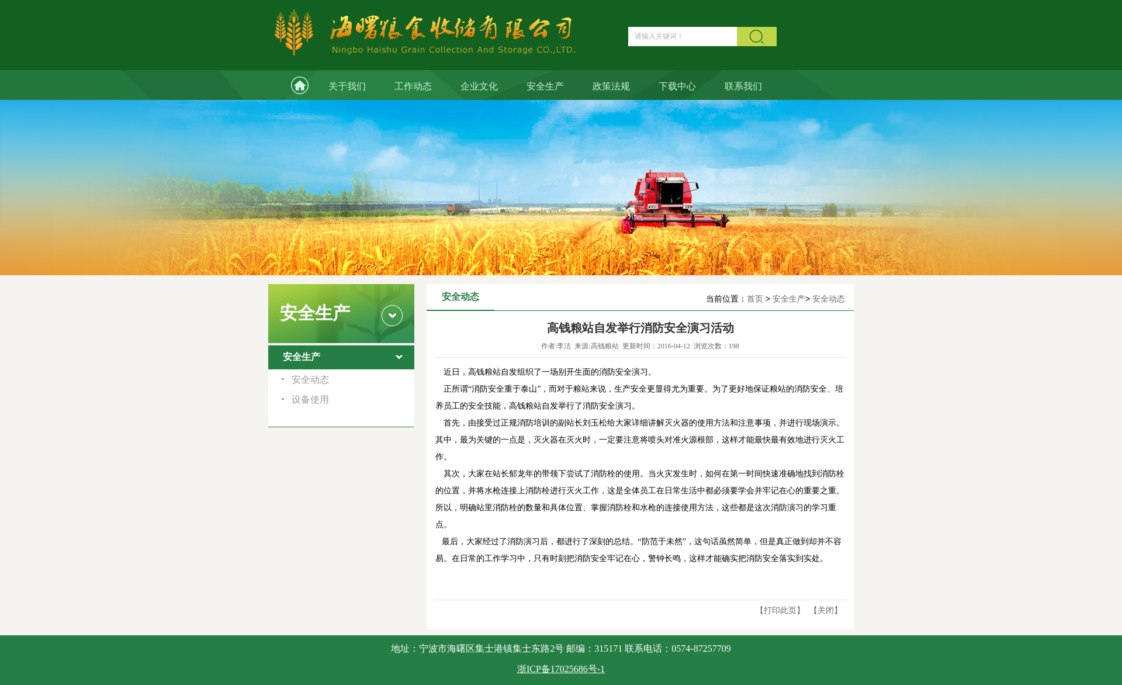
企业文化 (479, 86)
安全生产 (545, 86)
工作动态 (413, 86)
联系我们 (743, 86)
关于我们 (347, 86)
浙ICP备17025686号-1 (561, 669)
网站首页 (291, 85)
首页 (755, 298)
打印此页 (780, 610)
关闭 (826, 610)
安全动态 (828, 298)
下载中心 (677, 86)
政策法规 (611, 86)
